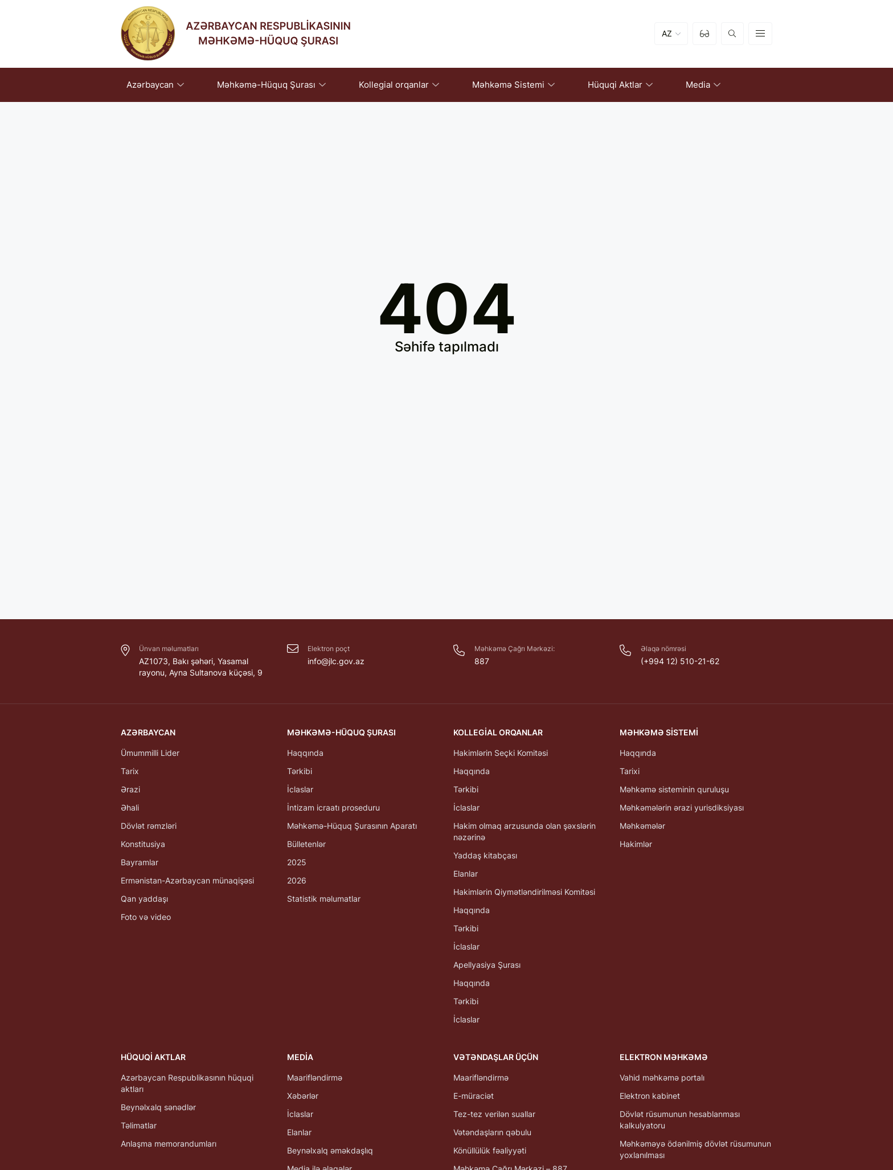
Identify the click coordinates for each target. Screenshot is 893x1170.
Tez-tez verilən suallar (494, 1114)
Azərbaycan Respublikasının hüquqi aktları (187, 1083)
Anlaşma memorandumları (168, 1143)
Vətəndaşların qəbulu (492, 1132)
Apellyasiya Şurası (487, 964)
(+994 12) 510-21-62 (680, 661)
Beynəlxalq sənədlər (158, 1107)
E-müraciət (473, 1096)
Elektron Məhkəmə (664, 1057)
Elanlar (465, 873)
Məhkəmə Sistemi (659, 732)
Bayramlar (139, 862)
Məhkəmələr (642, 826)
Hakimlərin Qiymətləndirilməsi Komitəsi (524, 892)
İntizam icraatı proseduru (333, 807)
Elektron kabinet (650, 1096)
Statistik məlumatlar (324, 898)
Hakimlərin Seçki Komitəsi (500, 753)
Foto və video (146, 917)
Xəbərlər (302, 1096)
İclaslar (300, 789)
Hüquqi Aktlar (153, 1057)
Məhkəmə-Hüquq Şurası (341, 732)
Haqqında (305, 753)
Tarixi (630, 771)
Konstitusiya (143, 844)
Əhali (130, 807)
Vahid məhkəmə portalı (662, 1077)
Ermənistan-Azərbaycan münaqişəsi (187, 880)
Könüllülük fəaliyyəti (489, 1150)
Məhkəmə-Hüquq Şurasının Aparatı (352, 826)
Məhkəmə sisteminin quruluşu (674, 789)
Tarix (130, 771)
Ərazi (130, 789)
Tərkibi (299, 771)
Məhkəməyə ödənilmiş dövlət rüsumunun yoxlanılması (695, 1149)
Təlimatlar (139, 1125)
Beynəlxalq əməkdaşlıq (330, 1150)
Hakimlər (636, 844)
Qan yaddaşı (144, 898)
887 (481, 661)
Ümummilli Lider (150, 753)
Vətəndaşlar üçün (495, 1057)
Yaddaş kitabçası (485, 855)
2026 (296, 880)
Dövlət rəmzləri (149, 826)
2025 (296, 862)
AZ (667, 34)
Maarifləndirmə (314, 1077)
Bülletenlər (306, 844)
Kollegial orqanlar (498, 732)
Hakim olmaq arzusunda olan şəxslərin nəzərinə (524, 831)
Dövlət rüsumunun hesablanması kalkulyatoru (680, 1119)
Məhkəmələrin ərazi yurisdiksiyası (682, 807)
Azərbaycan (148, 732)
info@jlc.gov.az (336, 661)
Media (300, 1057)
